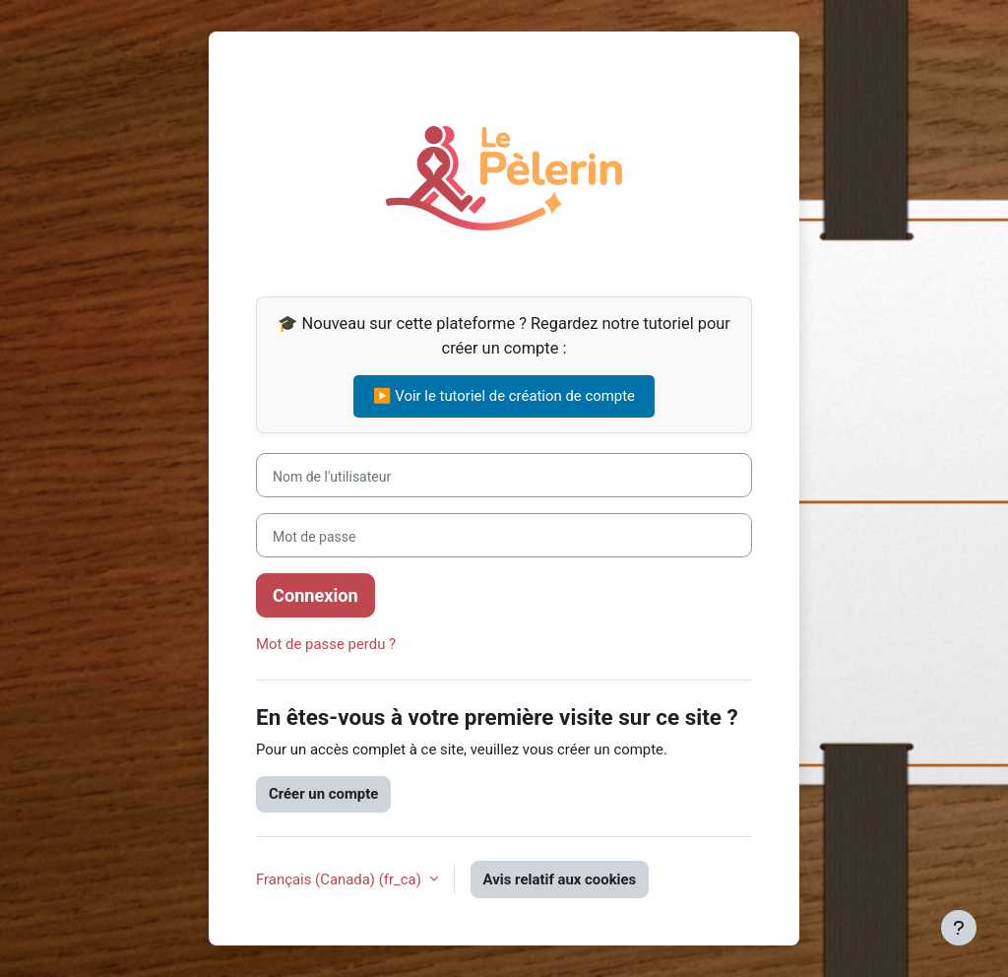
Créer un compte (323, 794)
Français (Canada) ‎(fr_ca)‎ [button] (340, 879)
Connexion (315, 595)
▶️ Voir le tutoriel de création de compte (504, 396)
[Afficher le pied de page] (958, 927)
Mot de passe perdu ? (326, 644)
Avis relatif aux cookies (560, 879)
